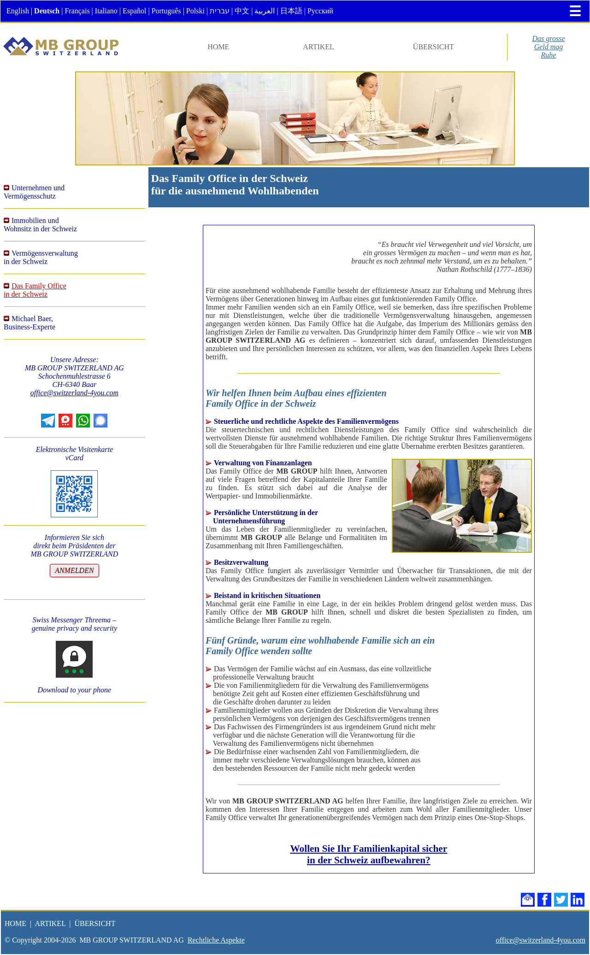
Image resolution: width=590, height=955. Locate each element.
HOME (218, 47)
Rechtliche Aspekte (216, 940)
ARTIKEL (318, 47)
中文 (242, 11)
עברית (220, 11)
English (17, 11)
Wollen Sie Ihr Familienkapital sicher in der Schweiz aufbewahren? (368, 854)
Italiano (106, 11)
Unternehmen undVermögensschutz (34, 192)
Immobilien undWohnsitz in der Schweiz (40, 225)
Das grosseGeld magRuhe (548, 47)
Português (166, 11)
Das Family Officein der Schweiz (35, 290)
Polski (195, 11)
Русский (320, 11)
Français (77, 11)
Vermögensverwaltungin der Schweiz (41, 257)
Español (135, 11)
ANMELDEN (74, 570)
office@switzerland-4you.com (74, 393)
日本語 (291, 11)
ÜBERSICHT (433, 47)
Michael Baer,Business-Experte (29, 323)
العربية (264, 11)
